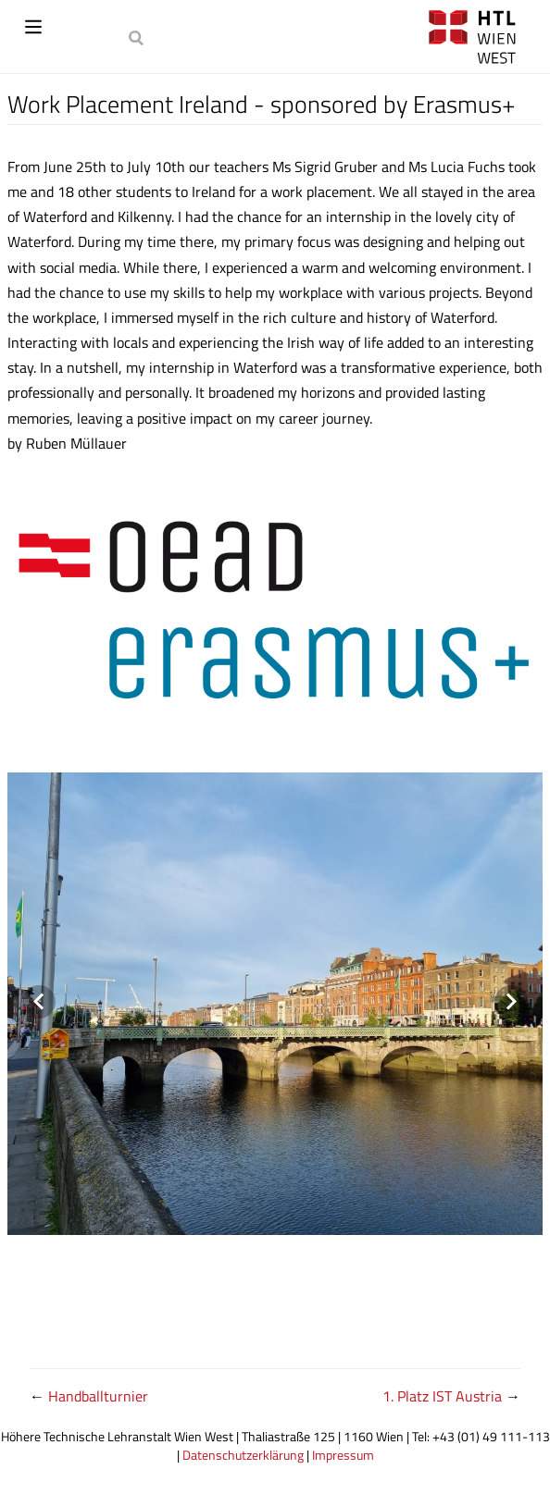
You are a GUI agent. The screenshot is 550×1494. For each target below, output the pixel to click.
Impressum (343, 1455)
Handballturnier (98, 1396)
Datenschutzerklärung (243, 1455)
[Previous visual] (39, 1002)
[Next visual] (511, 1002)
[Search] (138, 37)
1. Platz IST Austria (444, 1396)
